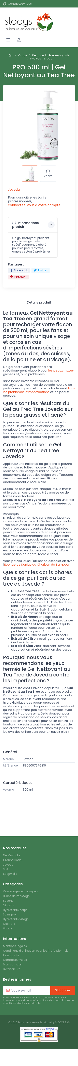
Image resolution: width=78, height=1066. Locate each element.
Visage (7, 928)
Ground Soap (12, 860)
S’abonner (62, 990)
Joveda (28, 759)
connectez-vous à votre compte (34, 205)
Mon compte (12, 964)
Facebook (19, 270)
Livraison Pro (11, 969)
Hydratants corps (15, 910)
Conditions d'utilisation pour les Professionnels (35, 950)
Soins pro (9, 914)
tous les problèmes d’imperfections (39, 390)
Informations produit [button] (33, 225)
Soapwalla (10, 874)
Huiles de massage (16, 896)
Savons (8, 900)
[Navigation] (8, 40)
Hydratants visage (16, 919)
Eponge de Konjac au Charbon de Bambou (36, 564)
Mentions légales (15, 946)
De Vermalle (11, 855)
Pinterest (18, 277)
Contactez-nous (20, 3)
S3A (5, 869)
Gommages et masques (20, 891)
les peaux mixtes (61, 370)
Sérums (8, 905)
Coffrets (9, 924)
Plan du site (11, 955)
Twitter (41, 270)
